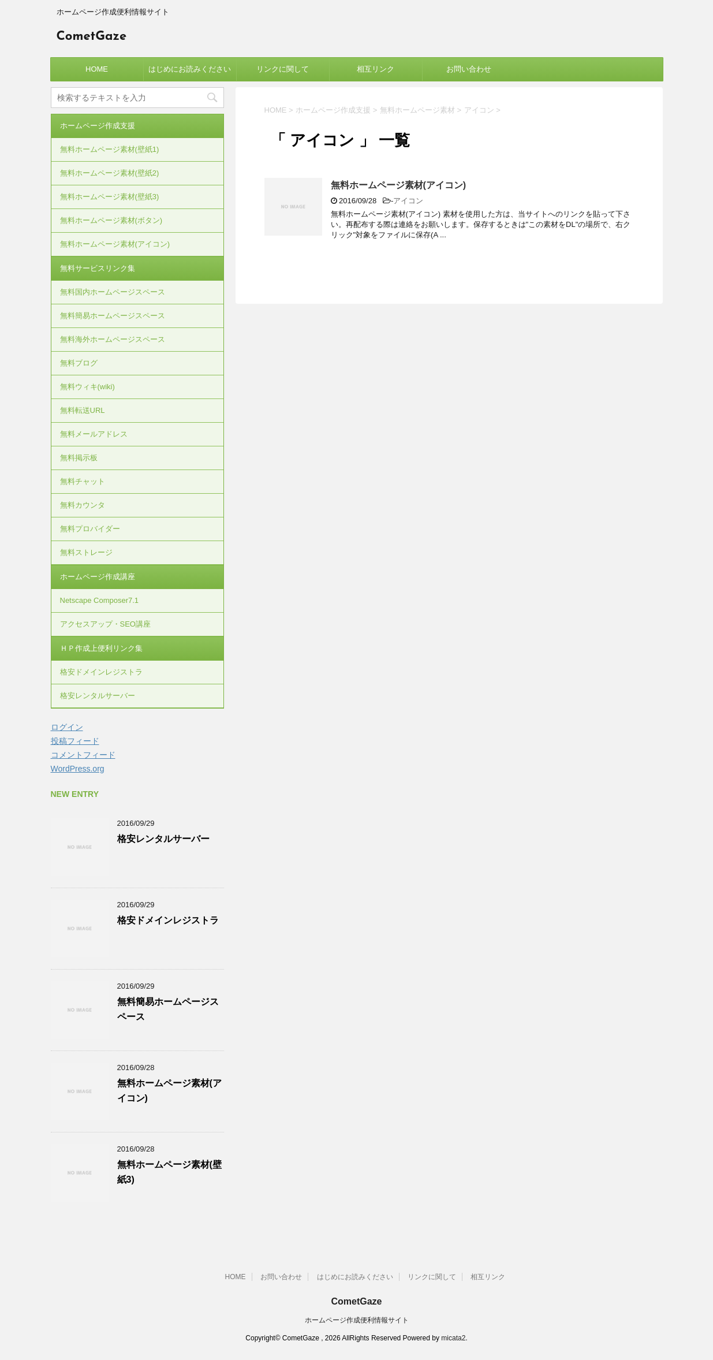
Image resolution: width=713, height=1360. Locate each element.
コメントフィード (83, 754)
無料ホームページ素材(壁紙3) (109, 196)
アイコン (408, 200)
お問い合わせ (468, 69)
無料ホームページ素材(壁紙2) (109, 173)
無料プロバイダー (90, 528)
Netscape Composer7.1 (99, 600)
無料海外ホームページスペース (112, 339)
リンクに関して (282, 69)
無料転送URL (82, 410)
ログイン (67, 727)
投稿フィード (75, 741)
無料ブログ (79, 363)
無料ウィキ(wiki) (87, 386)
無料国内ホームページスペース (112, 292)
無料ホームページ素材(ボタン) (111, 220)
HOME (96, 69)
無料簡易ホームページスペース (112, 315)
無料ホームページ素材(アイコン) (398, 185)
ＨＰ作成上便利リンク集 (101, 648)
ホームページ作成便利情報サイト (357, 1320)
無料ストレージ (86, 552)
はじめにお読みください (189, 69)
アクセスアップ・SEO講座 (105, 624)
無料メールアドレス (94, 434)
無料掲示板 (79, 457)
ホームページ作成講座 (97, 576)
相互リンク (375, 69)
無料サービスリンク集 (97, 268)
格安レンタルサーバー (97, 695)
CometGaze (92, 36)
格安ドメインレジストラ (101, 672)
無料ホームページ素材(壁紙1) (109, 149)
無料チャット (82, 481)
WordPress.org (77, 768)
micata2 (453, 1338)
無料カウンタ (82, 505)
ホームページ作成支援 (97, 125)
